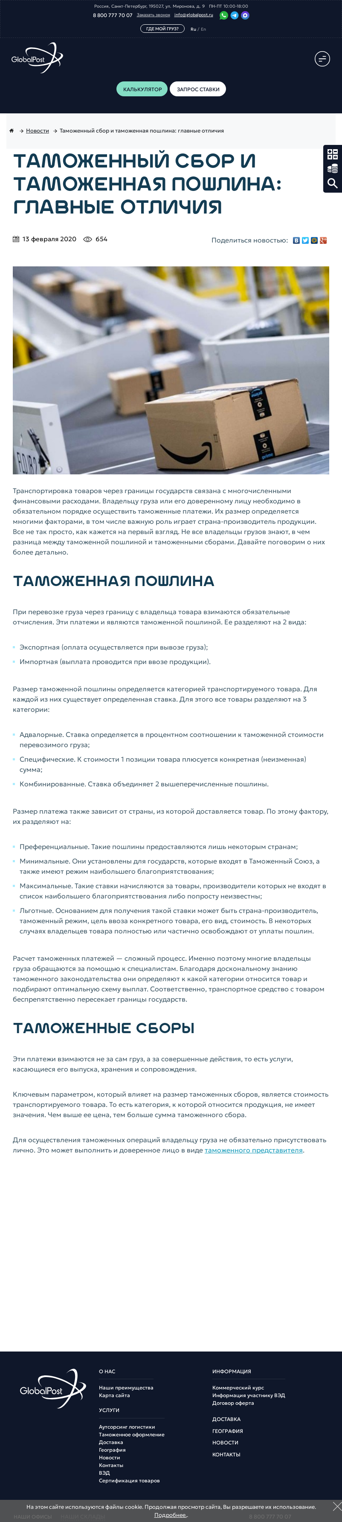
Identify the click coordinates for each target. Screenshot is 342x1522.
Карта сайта (114, 1395)
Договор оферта (233, 1403)
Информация (231, 1372)
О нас (107, 1372)
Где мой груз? (162, 29)
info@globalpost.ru (193, 14)
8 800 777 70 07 (113, 15)
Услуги (109, 1410)
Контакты (111, 1465)
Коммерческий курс (238, 1388)
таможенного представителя (254, 1150)
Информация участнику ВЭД (248, 1395)
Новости (109, 1458)
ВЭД (104, 1473)
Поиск (333, 183)
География (112, 1450)
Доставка (111, 1442)
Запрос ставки (333, 169)
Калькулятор (333, 154)
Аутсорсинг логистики (127, 1427)
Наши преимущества (126, 1388)
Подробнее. (170, 1515)
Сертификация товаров (129, 1481)
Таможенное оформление (132, 1435)
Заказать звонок (153, 14)
